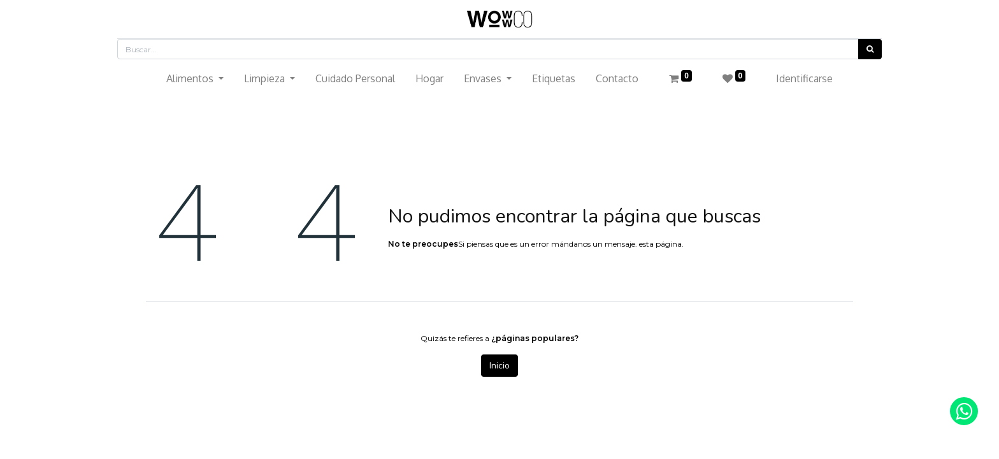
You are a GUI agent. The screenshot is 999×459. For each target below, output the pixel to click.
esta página (660, 244)
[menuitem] (355, 78)
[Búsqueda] (870, 49)
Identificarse (804, 78)
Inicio (499, 366)
